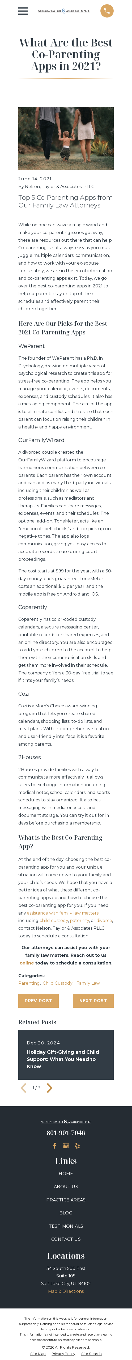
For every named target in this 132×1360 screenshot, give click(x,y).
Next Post (93, 1000)
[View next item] (50, 1088)
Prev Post (38, 1000)
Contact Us (66, 1239)
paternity (79, 920)
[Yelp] (77, 1146)
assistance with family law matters (63, 913)
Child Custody (58, 983)
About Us (66, 1186)
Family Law (88, 983)
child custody (54, 920)
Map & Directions (66, 1291)
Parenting (29, 983)
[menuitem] (38, 1354)
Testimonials (66, 1226)
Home (66, 1173)
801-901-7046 (66, 1132)
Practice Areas (66, 1199)
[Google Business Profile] (66, 1146)
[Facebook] (54, 1146)
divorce (104, 920)
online (27, 963)
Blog (66, 1213)
